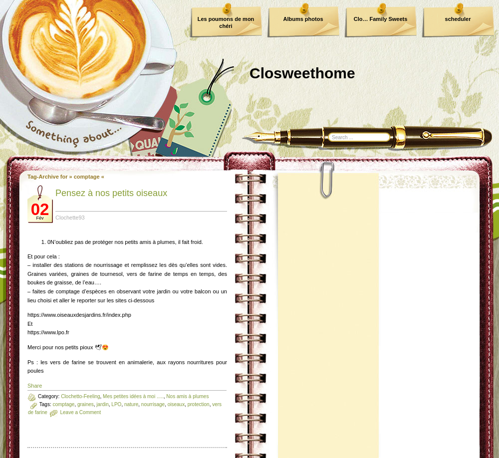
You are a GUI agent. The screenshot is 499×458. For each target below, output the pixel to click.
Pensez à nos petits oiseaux (111, 193)
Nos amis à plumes (187, 396)
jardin (102, 404)
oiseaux (176, 404)
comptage (63, 404)
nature (131, 404)
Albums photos (303, 19)
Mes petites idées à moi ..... (133, 396)
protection (199, 404)
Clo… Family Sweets (381, 19)
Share (34, 386)
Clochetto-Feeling (80, 396)
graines (85, 404)
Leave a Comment (80, 412)
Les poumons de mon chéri (226, 22)
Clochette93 (70, 218)
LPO (116, 404)
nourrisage (153, 404)
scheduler (458, 19)
